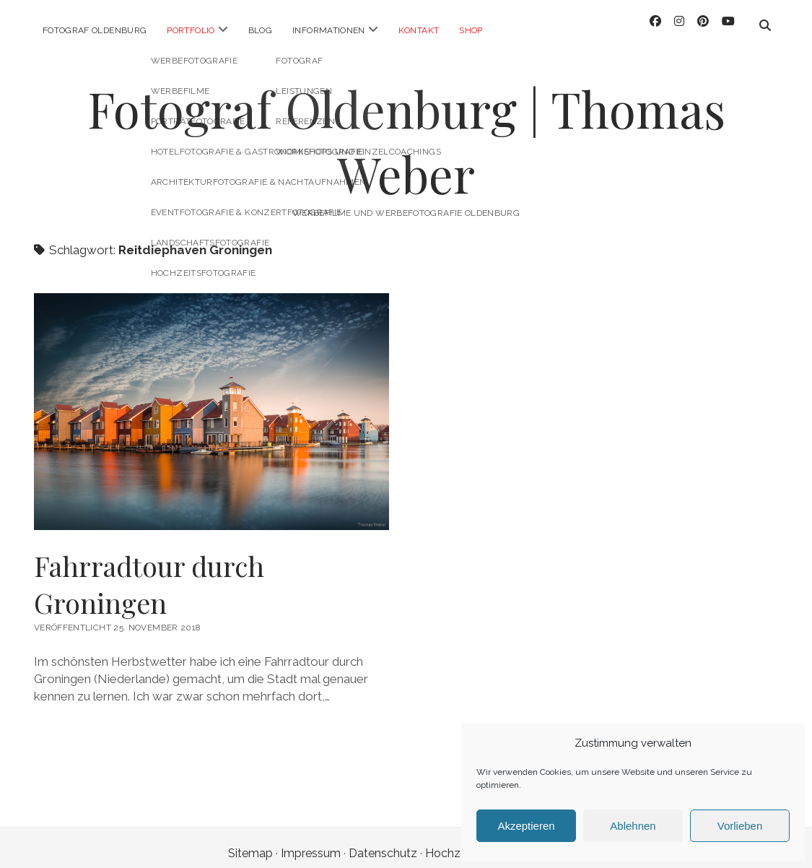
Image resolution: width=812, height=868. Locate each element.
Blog (260, 30)
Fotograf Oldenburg (95, 30)
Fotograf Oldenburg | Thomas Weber (406, 129)
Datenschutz (383, 842)
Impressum (311, 842)
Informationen (328, 30)
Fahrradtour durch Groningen (149, 572)
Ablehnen (632, 826)
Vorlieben (740, 826)
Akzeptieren (525, 826)
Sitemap (250, 842)
